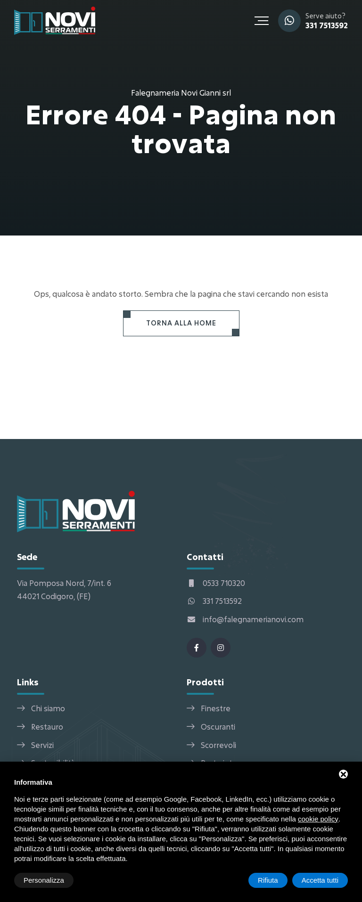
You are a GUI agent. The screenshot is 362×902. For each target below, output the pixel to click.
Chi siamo (48, 708)
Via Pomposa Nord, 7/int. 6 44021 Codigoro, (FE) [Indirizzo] (64, 589)
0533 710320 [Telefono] (216, 583)
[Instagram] (220, 648)
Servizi (42, 745)
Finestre (215, 708)
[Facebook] (196, 648)
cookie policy (318, 819)
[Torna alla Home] (181, 323)
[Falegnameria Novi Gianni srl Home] (54, 19)
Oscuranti (218, 726)
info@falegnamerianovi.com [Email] (245, 619)
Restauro (47, 726)
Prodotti (205, 682)
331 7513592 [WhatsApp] (326, 25)
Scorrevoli (218, 745)
